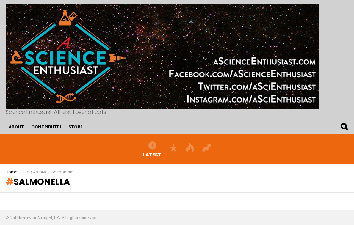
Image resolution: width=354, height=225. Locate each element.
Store (75, 127)
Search (343, 127)
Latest (152, 149)
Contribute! (46, 127)
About (16, 127)
